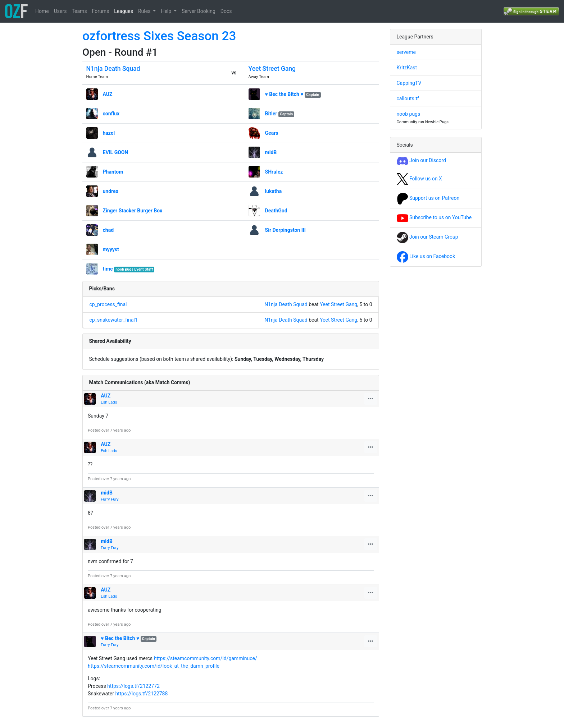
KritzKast (407, 67)
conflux (111, 113)
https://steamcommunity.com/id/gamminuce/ (205, 658)
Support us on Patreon (428, 198)
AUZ (108, 94)
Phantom (113, 172)
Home (42, 11)
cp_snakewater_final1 (114, 320)
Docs (226, 11)
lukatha (273, 191)
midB (271, 152)
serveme (406, 52)
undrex (110, 191)
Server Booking (198, 11)
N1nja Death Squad (113, 68)
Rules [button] (145, 11)
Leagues (123, 11)
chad (108, 230)
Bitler (271, 113)
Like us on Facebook (426, 256)
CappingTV (409, 83)
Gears (271, 133)
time (108, 269)
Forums (100, 11)
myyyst (111, 249)
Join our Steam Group (427, 237)
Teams (79, 11)
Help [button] (166, 11)
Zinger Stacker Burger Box (133, 210)
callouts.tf (408, 98)
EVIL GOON (115, 152)
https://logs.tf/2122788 (141, 693)
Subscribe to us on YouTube (434, 217)
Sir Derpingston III (285, 230)
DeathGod (276, 210)
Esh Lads (109, 402)
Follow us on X (419, 178)
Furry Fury (109, 499)
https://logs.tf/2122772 (133, 686)
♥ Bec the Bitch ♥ (284, 94)
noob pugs (408, 114)
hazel (109, 133)
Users (60, 11)
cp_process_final (108, 304)
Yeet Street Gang (272, 68)
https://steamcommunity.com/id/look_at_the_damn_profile (153, 666)
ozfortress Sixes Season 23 (159, 36)
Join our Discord (421, 160)
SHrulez (274, 172)
